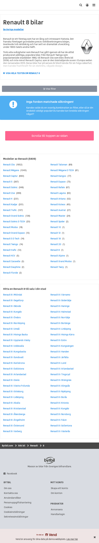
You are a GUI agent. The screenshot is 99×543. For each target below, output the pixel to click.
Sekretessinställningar (16, 516)
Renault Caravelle (11, 261)
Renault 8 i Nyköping (60, 391)
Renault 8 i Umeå (11, 328)
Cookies (8, 507)
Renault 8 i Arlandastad (14, 374)
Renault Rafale (57, 187)
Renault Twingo (10, 244)
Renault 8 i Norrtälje (60, 317)
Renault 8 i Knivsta (59, 402)
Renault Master (57, 215)
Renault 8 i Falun (58, 420)
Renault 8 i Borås (58, 397)
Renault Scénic (10, 187)
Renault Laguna (58, 193)
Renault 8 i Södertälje (60, 300)
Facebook (12, 473)
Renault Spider (57, 221)
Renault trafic (9, 250)
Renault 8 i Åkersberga (14, 414)
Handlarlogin (58, 514)
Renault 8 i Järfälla (59, 357)
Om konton (56, 493)
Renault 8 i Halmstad (60, 311)
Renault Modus (10, 227)
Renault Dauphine (11, 267)
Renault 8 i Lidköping (13, 397)
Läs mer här (72, 539)
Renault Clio (9, 164)
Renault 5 (7, 181)
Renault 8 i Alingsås (60, 385)
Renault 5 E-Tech (11, 238)
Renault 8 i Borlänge (60, 323)
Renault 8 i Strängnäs (60, 380)
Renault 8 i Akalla (11, 402)
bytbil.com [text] (49, 460)
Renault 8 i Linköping (60, 328)
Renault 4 (7, 198)
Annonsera (57, 509)
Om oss (7, 488)
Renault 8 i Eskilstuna (13, 368)
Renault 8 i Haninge (59, 306)
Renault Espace (58, 181)
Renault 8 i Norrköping (14, 323)
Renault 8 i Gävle (11, 380)
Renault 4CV (9, 255)
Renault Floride (10, 272)
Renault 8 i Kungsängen (62, 346)
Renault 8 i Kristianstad (14, 408)
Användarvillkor (12, 497)
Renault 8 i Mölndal (12, 294)
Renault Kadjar (10, 204)
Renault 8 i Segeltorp (13, 300)
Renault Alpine (57, 255)
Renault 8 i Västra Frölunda (16, 385)
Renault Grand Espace (14, 233)
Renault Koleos (57, 204)
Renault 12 (55, 233)
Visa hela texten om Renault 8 (23, 73)
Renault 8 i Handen (59, 351)
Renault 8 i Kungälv (12, 311)
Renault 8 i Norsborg (60, 414)
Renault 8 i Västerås (60, 431)
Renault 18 (55, 238)
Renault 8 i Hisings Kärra (62, 334)
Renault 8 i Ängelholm (14, 420)
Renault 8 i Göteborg (13, 391)
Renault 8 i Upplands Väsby (16, 340)
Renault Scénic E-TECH (14, 221)
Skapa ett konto (59, 488)
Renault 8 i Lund (58, 363)
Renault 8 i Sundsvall (13, 357)
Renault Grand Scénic (13, 215)
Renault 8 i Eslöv (58, 340)
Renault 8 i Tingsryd (60, 374)
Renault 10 (55, 227)
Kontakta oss (11, 493)
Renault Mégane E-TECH (62, 170)
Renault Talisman (58, 164)
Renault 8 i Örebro (12, 317)
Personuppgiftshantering (17, 502)
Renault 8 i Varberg (12, 431)
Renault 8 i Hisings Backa (15, 334)
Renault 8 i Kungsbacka (14, 351)
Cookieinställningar (14, 512)
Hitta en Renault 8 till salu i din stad (24, 289)
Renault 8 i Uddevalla (13, 346)
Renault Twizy (57, 267)
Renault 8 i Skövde (12, 306)
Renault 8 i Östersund (13, 425)
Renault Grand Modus (61, 261)
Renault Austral (58, 210)
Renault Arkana (58, 198)
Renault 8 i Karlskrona (14, 363)
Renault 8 (55, 250)
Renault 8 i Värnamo (60, 294)
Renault (23, 159)
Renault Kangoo (58, 176)
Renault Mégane (11, 170)
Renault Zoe (9, 193)
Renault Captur (10, 176)
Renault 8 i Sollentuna (61, 425)
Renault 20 (55, 244)
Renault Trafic (10, 210)
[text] (8, 5)
